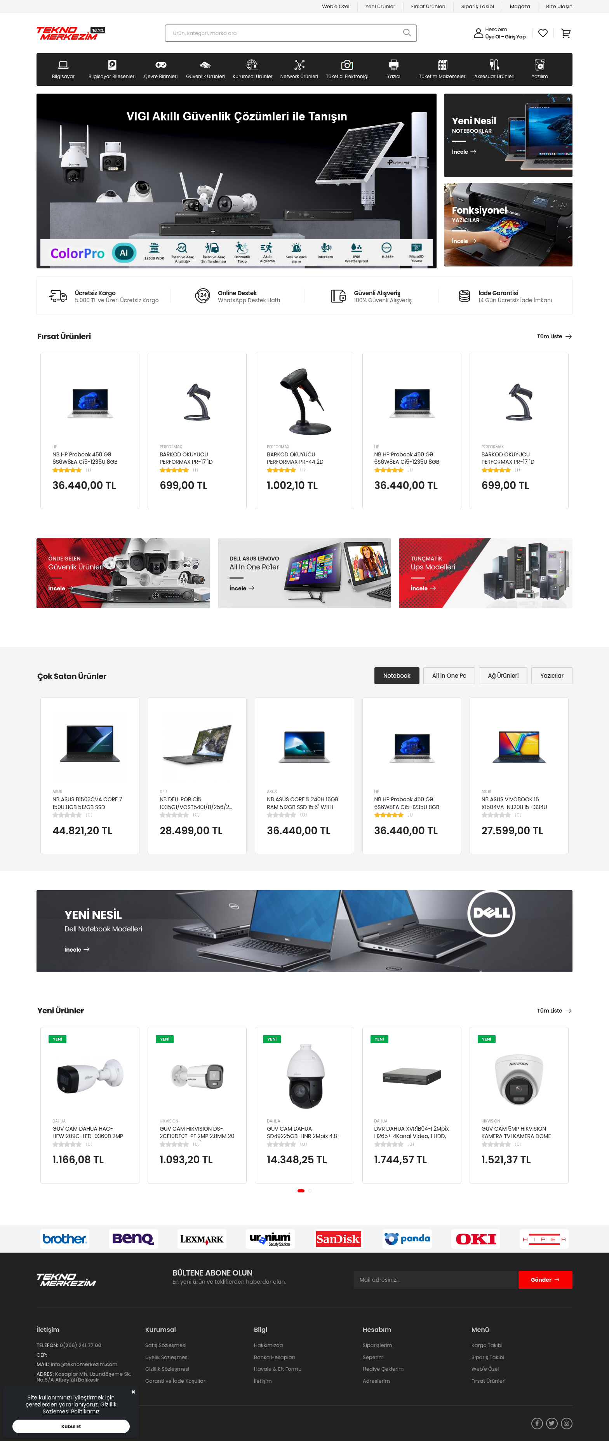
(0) (88, 814)
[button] (301, 1190)
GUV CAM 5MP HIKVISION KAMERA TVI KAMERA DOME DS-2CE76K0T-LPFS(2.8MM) (517, 1136)
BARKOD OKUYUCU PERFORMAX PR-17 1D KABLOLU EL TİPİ (186, 462)
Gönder (545, 1280)
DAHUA (59, 1121)
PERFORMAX (171, 447)
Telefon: (47, 1345)
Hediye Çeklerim (383, 1369)
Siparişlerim (377, 1345)
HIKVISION (169, 1121)
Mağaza (520, 6)
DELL (164, 792)
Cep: (42, 1355)
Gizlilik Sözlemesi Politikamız (80, 1408)
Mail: (43, 1364)
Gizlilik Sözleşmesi (167, 1369)
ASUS (57, 792)
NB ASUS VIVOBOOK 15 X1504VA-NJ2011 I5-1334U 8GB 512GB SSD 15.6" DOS (514, 806)
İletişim (263, 1381)
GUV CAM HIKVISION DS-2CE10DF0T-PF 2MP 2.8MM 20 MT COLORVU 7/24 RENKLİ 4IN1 (197, 1140)
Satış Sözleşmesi (165, 1345)
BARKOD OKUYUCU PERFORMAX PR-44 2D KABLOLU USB (295, 462)
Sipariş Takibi (477, 6)
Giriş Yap (515, 36)
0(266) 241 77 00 (80, 1345)
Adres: (45, 1374)
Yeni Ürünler (380, 6)
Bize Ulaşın (559, 6)
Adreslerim (376, 1381)
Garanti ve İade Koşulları (176, 1381)
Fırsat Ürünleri (428, 6)
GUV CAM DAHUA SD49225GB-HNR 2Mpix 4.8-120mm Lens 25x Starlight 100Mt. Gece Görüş (303, 1140)
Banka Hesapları (274, 1357)
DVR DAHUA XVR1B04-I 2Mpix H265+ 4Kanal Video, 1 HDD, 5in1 (411, 1136)
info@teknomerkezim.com (83, 1364)
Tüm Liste (549, 336)
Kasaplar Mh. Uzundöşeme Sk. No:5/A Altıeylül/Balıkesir (84, 1377)
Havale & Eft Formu (277, 1369)
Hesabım (496, 29)
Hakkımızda (268, 1345)
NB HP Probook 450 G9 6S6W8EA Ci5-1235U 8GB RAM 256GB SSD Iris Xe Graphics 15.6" (85, 466)
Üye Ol (492, 36)
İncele (460, 152)
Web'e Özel (336, 6)
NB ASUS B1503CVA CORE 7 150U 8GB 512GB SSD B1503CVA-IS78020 (87, 806)
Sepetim (373, 1357)
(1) (88, 470)
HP (54, 447)
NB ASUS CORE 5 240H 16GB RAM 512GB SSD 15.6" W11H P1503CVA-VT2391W (302, 806)
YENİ (57, 1039)
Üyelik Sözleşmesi (167, 1357)
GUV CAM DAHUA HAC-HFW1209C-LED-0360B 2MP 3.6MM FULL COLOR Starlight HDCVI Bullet (88, 1140)
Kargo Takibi (487, 1345)
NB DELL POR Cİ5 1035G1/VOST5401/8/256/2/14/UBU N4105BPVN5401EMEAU (205, 806)
